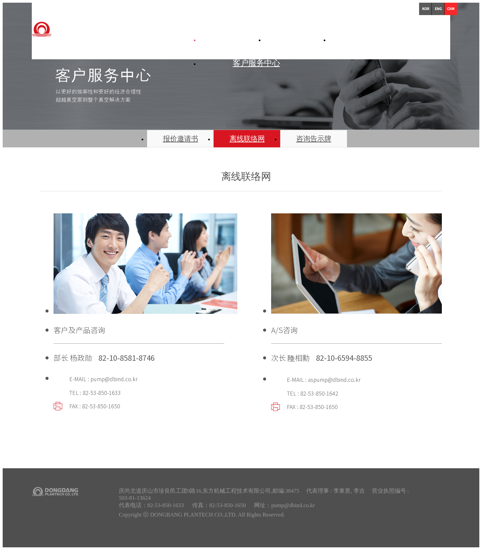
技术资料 (378, 39)
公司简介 (248, 39)
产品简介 (313, 39)
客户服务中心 (256, 62)
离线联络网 (247, 138)
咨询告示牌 (313, 138)
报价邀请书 (180, 138)
